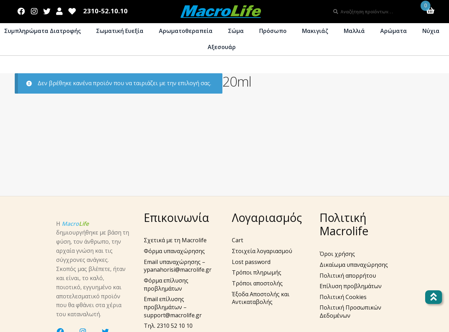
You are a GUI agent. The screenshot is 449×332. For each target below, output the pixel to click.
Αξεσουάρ (222, 47)
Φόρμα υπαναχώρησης (174, 251)
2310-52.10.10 (105, 11)
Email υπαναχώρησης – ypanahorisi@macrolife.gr (178, 266)
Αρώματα (393, 31)
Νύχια (431, 31)
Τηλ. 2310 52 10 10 (168, 326)
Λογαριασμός (59, 10)
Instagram (34, 10)
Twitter (46, 10)
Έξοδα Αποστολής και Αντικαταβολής (260, 298)
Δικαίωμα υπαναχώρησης (354, 265)
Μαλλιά (354, 31)
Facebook (21, 10)
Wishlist (72, 10)
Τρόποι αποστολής (257, 283)
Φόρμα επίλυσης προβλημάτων (166, 284)
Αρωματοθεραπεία (186, 31)
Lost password (251, 262)
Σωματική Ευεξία (119, 31)
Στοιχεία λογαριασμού (262, 251)
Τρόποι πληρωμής (256, 272)
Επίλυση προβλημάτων (351, 286)
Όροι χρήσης (337, 254)
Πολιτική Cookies (343, 297)
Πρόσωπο (273, 31)
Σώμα (236, 31)
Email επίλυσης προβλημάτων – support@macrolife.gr (173, 307)
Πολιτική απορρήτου (348, 275)
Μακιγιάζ (315, 31)
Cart (237, 240)
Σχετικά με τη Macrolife (175, 240)
